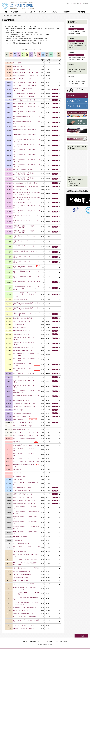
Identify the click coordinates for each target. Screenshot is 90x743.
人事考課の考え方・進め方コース (21, 476)
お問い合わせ (84, 3)
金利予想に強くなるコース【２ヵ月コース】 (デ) (25, 183)
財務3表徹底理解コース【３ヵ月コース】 (23, 350)
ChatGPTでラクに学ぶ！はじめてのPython (24, 628)
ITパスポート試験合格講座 (19, 551)
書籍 (6, 12)
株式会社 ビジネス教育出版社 (77, 191)
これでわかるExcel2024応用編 (21, 577)
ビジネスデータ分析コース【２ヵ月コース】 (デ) (25, 432)
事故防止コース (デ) (18, 419)
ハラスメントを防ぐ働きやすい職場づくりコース (25, 438)
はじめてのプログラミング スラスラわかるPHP (25, 625)
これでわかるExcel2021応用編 (21, 580)
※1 (59, 494)
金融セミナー (55, 12)
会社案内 (69, 3)
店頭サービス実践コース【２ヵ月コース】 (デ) (25, 82)
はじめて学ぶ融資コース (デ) (20, 299)
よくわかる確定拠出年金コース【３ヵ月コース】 (25, 96)
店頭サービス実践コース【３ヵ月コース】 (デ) (25, 85)
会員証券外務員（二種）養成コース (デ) (23, 494)
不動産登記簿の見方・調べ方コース (22, 334)
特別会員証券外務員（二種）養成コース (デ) (24, 500)
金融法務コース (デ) (18, 410)
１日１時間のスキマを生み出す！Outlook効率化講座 (26, 568)
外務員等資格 (81, 12)
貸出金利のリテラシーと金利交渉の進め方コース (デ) (26, 318)
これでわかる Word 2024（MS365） (22, 571)
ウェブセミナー (43, 12)
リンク (56, 641)
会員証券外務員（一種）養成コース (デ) (23, 497)
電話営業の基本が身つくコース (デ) (22, 79)
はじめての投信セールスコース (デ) (22, 202)
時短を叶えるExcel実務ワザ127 (21, 610)
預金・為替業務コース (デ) (20, 63)
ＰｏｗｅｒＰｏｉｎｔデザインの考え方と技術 (25, 616)
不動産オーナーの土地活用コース (21, 126)
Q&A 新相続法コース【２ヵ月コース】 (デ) (24, 403)
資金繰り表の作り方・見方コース (21, 490)
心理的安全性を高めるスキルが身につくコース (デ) (26, 445)
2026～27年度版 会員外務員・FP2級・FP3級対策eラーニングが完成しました (77, 45)
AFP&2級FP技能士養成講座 (20, 537)
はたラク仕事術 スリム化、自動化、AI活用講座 (25, 559)
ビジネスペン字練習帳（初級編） (21, 543)
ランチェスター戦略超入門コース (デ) (22, 426)
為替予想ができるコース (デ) (20, 189)
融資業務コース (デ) (18, 66)
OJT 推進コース (17, 469)
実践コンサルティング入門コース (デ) (22, 321)
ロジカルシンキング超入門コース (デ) (22, 422)
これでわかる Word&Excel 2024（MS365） (24, 584)
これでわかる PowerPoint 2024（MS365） (24, 613)
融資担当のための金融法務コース (21, 416)
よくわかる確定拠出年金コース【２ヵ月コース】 (25, 93)
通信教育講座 (14, 12)
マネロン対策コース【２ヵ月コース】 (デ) (23, 377)
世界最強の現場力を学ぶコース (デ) (22, 429)
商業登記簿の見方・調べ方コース (21, 331)
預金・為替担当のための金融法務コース (23, 413)
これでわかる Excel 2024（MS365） (22, 574)
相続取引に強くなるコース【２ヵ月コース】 (24, 100)
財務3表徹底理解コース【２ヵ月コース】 (23, 347)
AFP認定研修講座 (17, 540)
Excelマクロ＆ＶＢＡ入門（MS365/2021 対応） (25, 607)
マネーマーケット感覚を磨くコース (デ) (23, 169)
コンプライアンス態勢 (46, 641)
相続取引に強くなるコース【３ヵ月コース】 (24, 103)
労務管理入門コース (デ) (19, 442)
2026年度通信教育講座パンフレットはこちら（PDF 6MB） (21, 26)
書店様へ (76, 3)
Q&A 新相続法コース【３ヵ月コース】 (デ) (24, 406)
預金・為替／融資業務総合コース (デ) (22, 69)
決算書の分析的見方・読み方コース (22, 487)
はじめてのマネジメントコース (21, 473)
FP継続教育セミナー (68, 12)
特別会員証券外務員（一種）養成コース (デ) (24, 503)
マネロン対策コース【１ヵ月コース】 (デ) (23, 373)
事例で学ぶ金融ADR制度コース (21, 400)
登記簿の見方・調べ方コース (20, 327)
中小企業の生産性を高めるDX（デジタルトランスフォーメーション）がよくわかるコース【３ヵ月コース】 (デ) (26, 294)
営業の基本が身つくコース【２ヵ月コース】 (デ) (25, 72)
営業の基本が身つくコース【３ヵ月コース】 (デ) (25, 75)
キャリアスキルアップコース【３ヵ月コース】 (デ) (26, 461)
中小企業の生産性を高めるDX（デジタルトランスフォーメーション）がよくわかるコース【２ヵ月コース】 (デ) (26, 287)
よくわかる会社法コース (19, 324)
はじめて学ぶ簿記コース (19, 479)
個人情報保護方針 (34, 641)
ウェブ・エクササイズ (29, 12)
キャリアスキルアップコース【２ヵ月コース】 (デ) (26, 458)
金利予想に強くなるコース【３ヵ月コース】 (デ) (25, 186)
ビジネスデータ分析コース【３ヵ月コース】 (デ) (25, 435)
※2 (59, 63)
